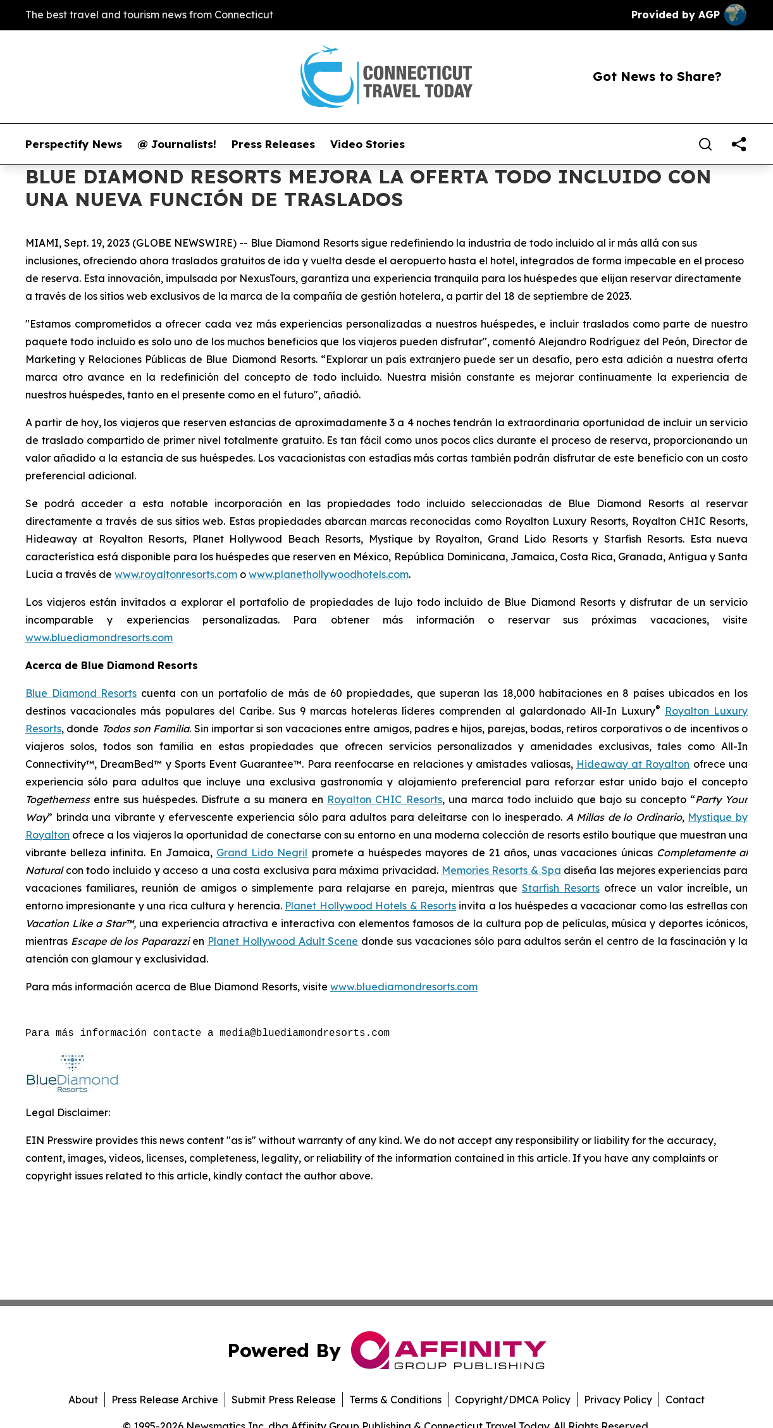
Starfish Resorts (561, 888)
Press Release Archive (164, 1399)
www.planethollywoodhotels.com (329, 574)
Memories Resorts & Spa (501, 870)
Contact (685, 1399)
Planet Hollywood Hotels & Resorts (370, 905)
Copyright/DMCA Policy (513, 1399)
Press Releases (273, 144)
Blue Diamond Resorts (81, 693)
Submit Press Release (284, 1399)
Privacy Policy (618, 1399)
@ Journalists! (176, 144)
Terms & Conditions (395, 1399)
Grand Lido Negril (261, 852)
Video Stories (367, 144)
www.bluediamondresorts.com (99, 637)
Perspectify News (73, 144)
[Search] (705, 144)
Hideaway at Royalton (633, 764)
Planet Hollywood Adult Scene (282, 941)
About (83, 1399)
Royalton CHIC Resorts (384, 799)
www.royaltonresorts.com (175, 574)
